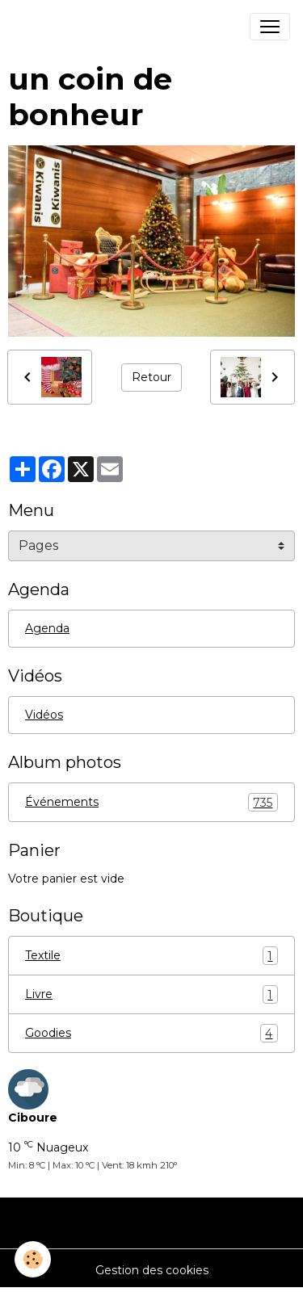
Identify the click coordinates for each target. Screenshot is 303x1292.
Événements (151, 802)
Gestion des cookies (151, 1270)
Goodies (151, 1033)
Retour (151, 377)
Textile (151, 955)
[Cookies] (33, 1259)
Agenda (47, 628)
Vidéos (44, 714)
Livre (151, 994)
